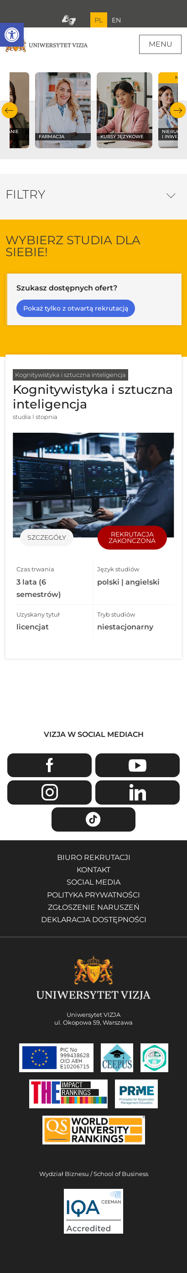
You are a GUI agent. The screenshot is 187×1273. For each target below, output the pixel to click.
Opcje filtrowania (170, 193)
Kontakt (93, 869)
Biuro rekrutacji (93, 857)
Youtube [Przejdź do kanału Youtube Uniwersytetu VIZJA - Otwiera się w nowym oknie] (137, 765)
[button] (12, 35)
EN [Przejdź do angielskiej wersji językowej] (116, 20)
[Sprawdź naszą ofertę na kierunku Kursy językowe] (125, 110)
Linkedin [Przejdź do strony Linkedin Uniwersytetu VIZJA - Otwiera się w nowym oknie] (137, 792)
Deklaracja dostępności (93, 919)
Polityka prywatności (93, 895)
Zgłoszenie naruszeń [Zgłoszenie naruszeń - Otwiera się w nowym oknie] (94, 907)
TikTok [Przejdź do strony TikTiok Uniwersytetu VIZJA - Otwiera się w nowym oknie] (94, 819)
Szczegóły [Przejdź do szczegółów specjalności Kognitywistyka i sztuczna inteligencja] (46, 537)
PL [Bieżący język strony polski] (98, 20)
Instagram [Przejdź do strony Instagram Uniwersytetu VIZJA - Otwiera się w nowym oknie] (49, 792)
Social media (93, 882)
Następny (178, 110)
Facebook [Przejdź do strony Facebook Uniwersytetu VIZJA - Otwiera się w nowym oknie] (49, 765)
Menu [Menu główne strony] (160, 44)
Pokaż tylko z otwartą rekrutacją (75, 308)
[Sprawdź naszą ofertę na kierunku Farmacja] (63, 110)
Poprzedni (9, 110)
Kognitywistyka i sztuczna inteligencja (70, 374)
